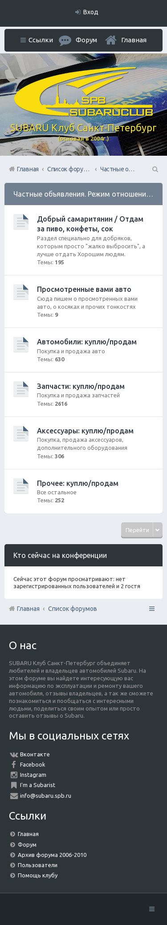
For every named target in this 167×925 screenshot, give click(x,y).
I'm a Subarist (37, 785)
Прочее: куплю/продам (77, 483)
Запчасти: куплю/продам (81, 386)
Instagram (33, 775)
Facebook (32, 764)
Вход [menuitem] (90, 12)
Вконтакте (35, 754)
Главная (134, 40)
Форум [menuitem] (86, 40)
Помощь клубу (37, 875)
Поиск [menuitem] (154, 169)
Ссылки (41, 40)
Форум (27, 844)
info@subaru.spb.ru (45, 795)
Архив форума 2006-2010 (52, 855)
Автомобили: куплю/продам (87, 342)
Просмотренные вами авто (84, 289)
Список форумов (72, 608)
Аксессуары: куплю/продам (85, 431)
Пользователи (37, 865)
